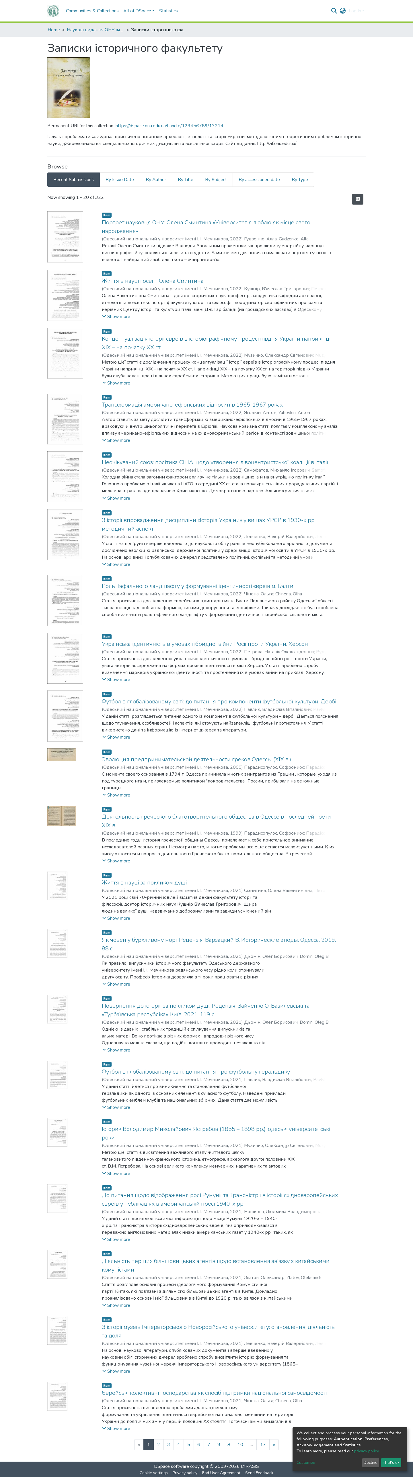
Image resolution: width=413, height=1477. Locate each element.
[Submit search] (334, 11)
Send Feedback (259, 1473)
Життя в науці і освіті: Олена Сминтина (153, 281)
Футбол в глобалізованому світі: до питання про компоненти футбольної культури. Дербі (219, 701)
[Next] (274, 1444)
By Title (185, 179)
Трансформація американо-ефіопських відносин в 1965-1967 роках (192, 405)
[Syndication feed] (357, 199)
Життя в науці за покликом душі (144, 882)
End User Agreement (221, 1473)
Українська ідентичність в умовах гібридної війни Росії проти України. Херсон (205, 644)
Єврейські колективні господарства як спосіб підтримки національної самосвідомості (214, 1393)
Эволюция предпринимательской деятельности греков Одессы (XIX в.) (196, 759)
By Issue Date (120, 179)
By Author (156, 179)
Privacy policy (185, 1473)
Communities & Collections (92, 11)
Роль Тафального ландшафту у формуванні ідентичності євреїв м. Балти (197, 586)
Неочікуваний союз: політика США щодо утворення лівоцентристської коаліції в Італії (215, 462)
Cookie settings (154, 1473)
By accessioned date (259, 179)
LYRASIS (250, 1466)
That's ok (391, 1462)
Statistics (168, 11)
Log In (355, 11)
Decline (370, 1462)
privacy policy (366, 1451)
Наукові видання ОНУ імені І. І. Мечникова (95, 30)
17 (263, 1444)
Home (54, 30)
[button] (343, 10)
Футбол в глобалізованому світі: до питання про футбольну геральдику (196, 1072)
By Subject (216, 179)
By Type (300, 179)
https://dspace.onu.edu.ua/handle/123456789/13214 (169, 126)
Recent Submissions (73, 179)
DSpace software (171, 1466)
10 (240, 1444)
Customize (306, 1462)
